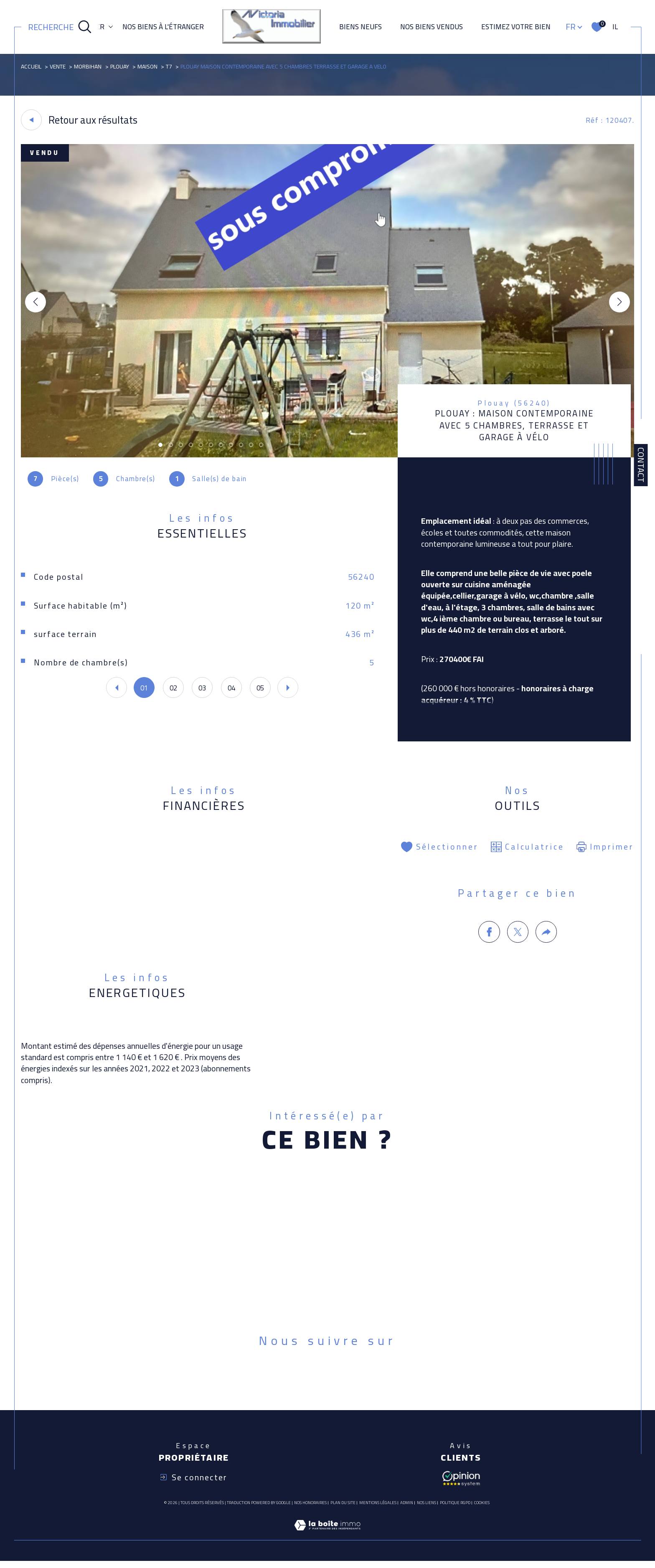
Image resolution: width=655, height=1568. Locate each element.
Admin (406, 1510)
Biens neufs (360, 27)
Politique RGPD (455, 1510)
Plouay (121, 66)
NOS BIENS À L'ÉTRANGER (163, 27)
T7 (172, 66)
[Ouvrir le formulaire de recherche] (60, 27)
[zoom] (327, 455)
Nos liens (426, 1510)
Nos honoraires (310, 1510)
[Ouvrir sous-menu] (110, 26)
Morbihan (88, 66)
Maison (150, 66)
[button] (619, 302)
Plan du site (342, 1510)
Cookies (482, 1509)
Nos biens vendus (431, 27)
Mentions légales (377, 1510)
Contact (641, 464)
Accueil (31, 66)
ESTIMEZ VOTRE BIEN (516, 27)
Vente (58, 66)
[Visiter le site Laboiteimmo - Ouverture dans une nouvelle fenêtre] (327, 1541)
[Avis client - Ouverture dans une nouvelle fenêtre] (461, 1484)
